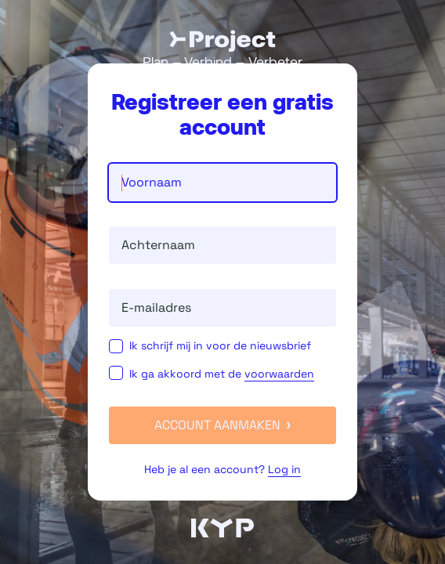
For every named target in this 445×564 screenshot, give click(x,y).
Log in (284, 469)
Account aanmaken (222, 425)
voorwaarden (279, 374)
